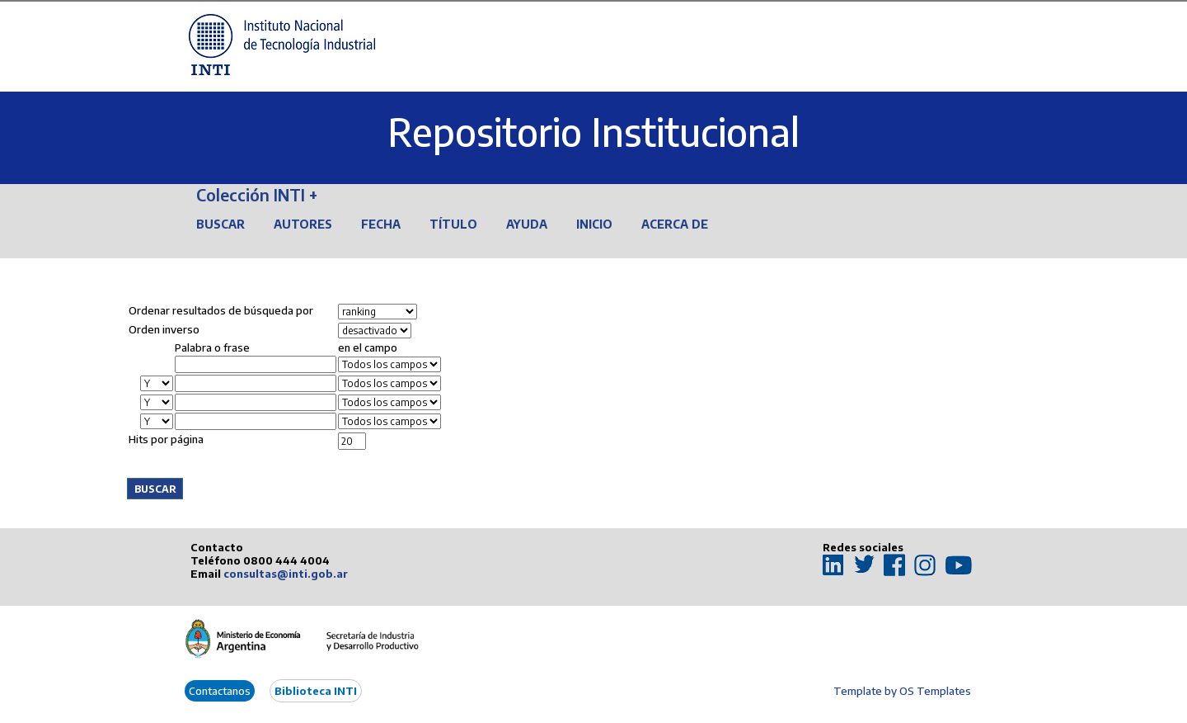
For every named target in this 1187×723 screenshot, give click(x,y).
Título (453, 224)
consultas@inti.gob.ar (285, 573)
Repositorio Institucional (593, 131)
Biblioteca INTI (315, 690)
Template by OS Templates (902, 690)
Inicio (594, 224)
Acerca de (674, 224)
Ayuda (526, 224)
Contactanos (220, 690)
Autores (303, 224)
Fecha (381, 224)
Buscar (220, 224)
